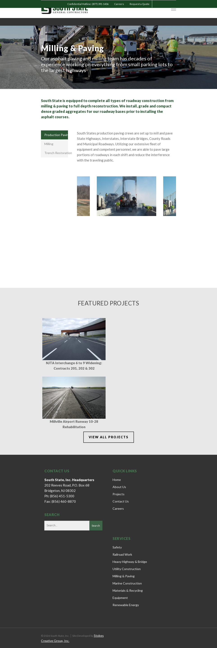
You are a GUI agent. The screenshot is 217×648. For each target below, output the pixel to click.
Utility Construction (127, 569)
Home (117, 480)
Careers (119, 3)
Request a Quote (139, 3)
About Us (119, 487)
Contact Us (121, 501)
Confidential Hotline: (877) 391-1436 (87, 3)
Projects (118, 494)
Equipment (120, 598)
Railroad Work (122, 554)
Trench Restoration (56, 153)
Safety (117, 547)
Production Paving (56, 135)
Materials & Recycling (128, 590)
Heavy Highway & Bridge (130, 562)
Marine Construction (127, 583)
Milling (48, 144)
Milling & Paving (124, 576)
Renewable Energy (126, 605)
